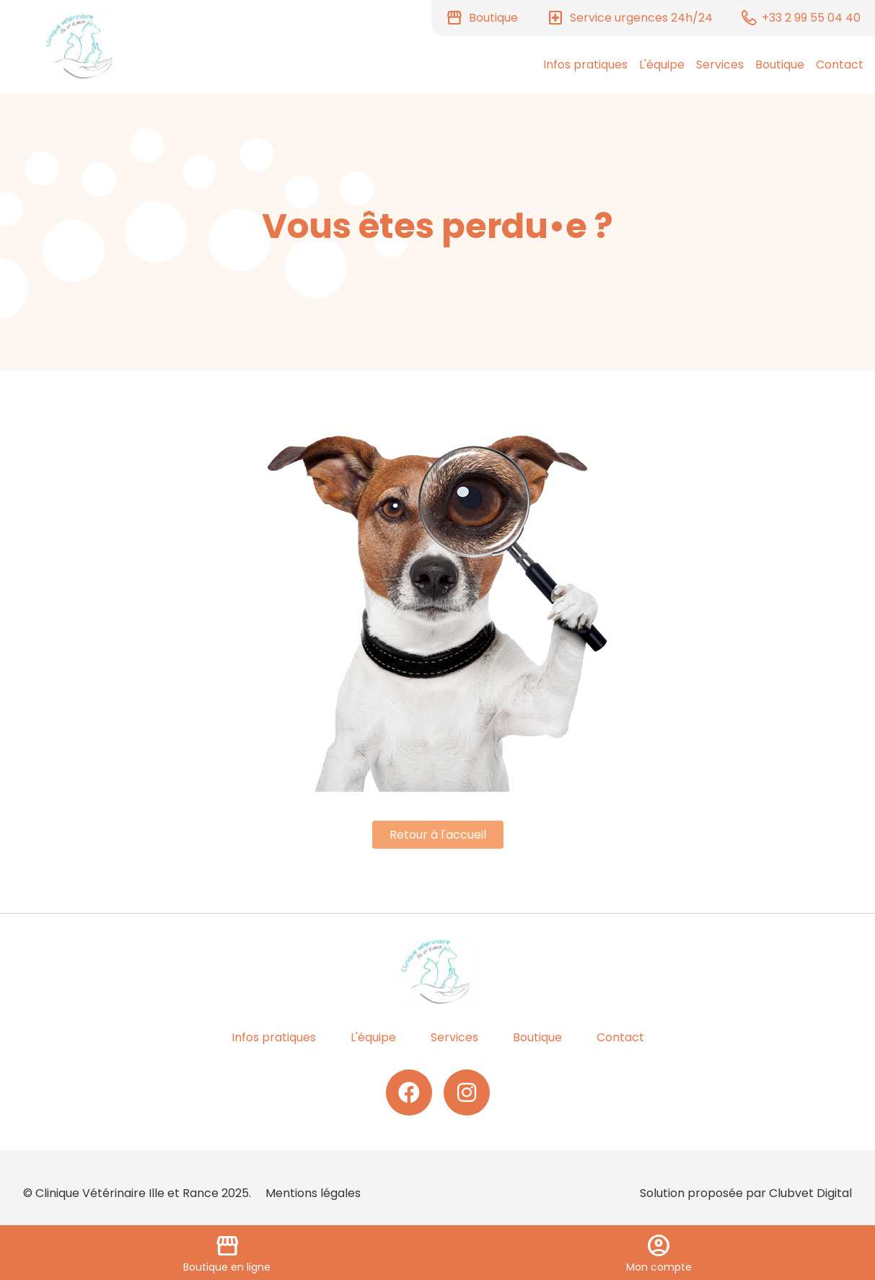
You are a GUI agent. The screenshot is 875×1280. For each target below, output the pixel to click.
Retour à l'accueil (438, 834)
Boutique (779, 64)
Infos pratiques (585, 64)
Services (720, 64)
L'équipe (662, 64)
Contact (839, 64)
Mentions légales (313, 1193)
